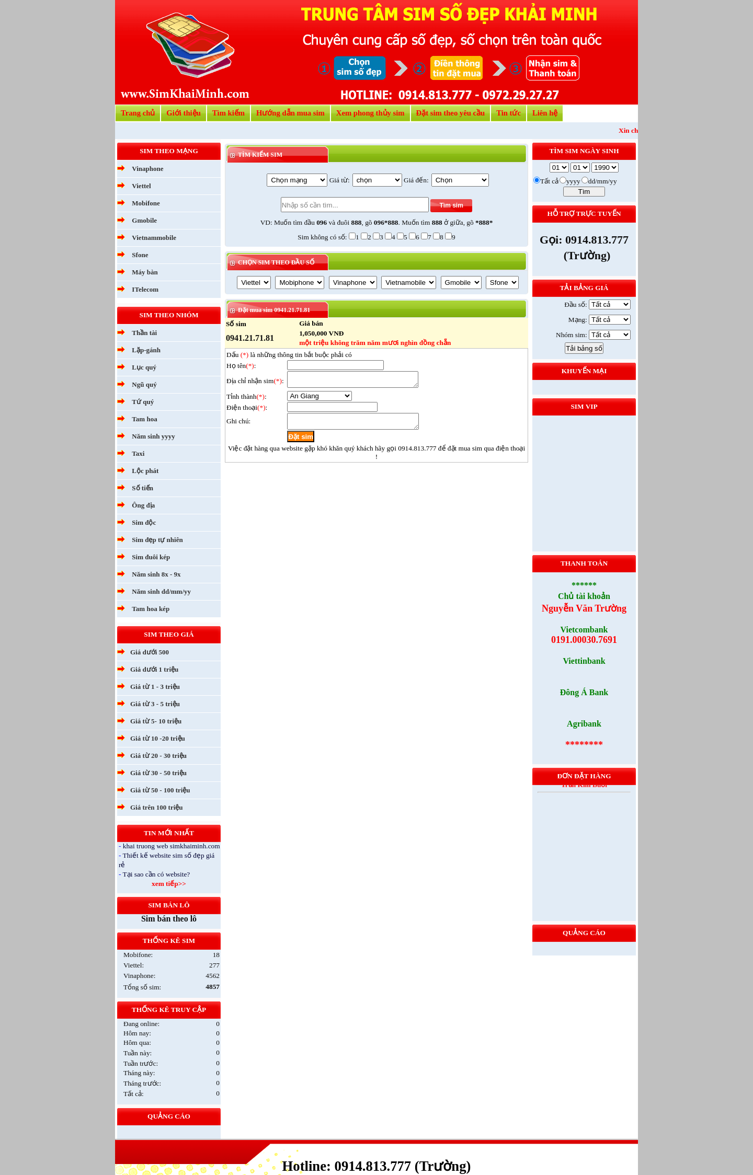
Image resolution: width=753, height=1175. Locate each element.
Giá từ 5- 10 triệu (155, 721)
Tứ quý (143, 402)
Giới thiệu (183, 113)
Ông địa (143, 505)
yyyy (573, 181)
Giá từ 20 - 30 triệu (158, 755)
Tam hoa (144, 419)
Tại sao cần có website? (156, 874)
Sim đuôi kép (151, 557)
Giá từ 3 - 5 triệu (155, 704)
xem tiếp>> (169, 884)
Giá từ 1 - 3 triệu (155, 686)
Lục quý (144, 367)
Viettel (141, 186)
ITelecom (145, 289)
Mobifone (145, 203)
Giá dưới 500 (149, 652)
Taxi (138, 453)
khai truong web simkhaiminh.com (171, 846)
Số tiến (142, 488)
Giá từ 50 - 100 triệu (160, 790)
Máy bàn (144, 272)
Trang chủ (138, 113)
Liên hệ (544, 113)
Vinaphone (147, 168)
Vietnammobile (154, 237)
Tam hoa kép (150, 609)
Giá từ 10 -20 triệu (157, 738)
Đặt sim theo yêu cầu (450, 113)
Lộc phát (145, 471)
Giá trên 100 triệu (156, 807)
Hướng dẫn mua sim (290, 113)
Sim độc (144, 522)
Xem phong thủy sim (370, 113)
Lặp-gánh (146, 350)
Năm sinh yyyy (153, 436)
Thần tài (144, 333)
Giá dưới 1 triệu (154, 669)
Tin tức (508, 113)
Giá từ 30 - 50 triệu (158, 773)
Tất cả (549, 181)
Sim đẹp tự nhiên (157, 540)
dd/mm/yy (602, 181)
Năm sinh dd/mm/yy (161, 591)
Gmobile (144, 220)
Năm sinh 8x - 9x (156, 574)
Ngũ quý (144, 384)
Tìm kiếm (228, 113)
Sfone (140, 255)
